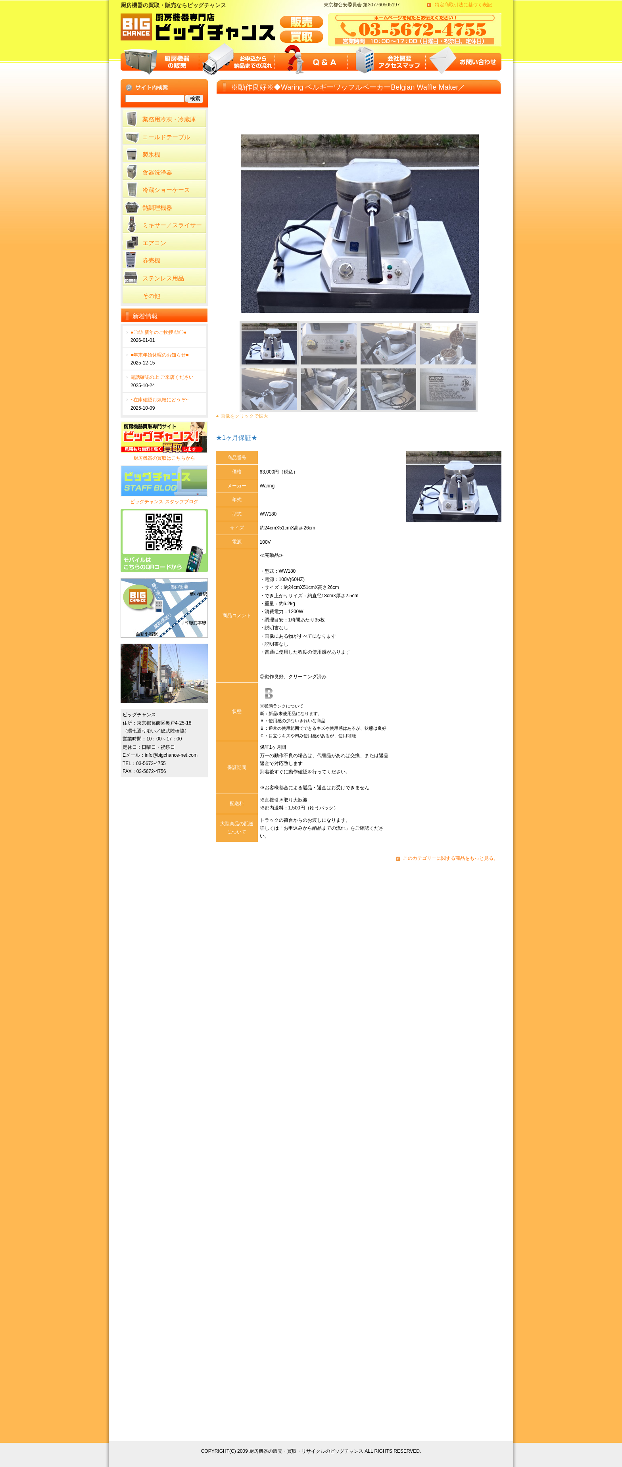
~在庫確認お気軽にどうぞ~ (159, 400)
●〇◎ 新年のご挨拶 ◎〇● (158, 332)
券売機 (151, 260)
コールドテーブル (166, 137)
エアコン (154, 243)
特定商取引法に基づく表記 (463, 5)
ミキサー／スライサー (172, 225)
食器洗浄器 (157, 172)
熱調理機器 (157, 207)
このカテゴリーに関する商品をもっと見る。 (450, 858)
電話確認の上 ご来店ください (162, 377)
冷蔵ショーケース (166, 189)
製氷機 (151, 154)
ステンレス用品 (163, 278)
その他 (151, 295)
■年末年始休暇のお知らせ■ (160, 355)
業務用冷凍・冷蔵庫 (169, 119)
